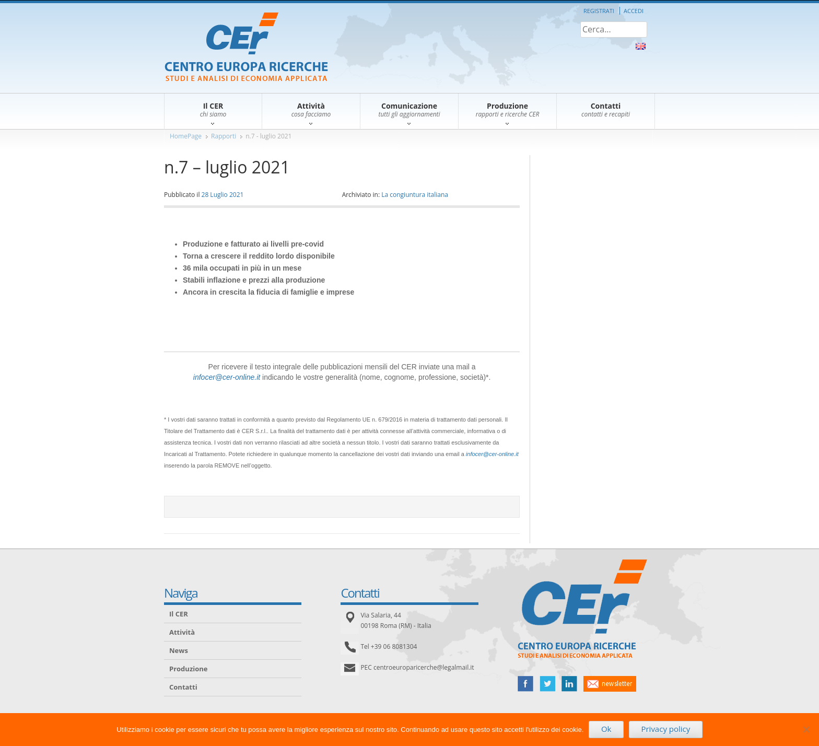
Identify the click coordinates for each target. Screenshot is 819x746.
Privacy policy (665, 729)
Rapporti (223, 136)
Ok (606, 729)
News (178, 650)
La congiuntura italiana (414, 194)
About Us (640, 46)
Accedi (634, 11)
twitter (547, 684)
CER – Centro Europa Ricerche (246, 48)
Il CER (178, 614)
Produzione (188, 668)
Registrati (598, 11)
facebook (525, 684)
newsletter (609, 684)
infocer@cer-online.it (226, 377)
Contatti (183, 687)
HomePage (186, 136)
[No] (806, 729)
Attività (182, 632)
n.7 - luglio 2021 (268, 136)
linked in (569, 684)
